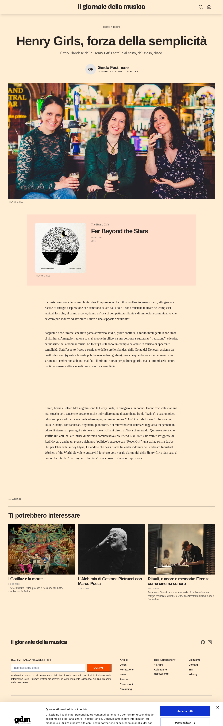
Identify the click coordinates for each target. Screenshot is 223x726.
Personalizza (185, 700)
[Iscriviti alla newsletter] (209, 7)
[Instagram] (210, 642)
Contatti (193, 664)
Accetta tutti (185, 689)
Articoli (124, 659)
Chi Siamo (195, 659)
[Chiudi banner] (217, 685)
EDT (191, 669)
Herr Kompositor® (164, 659)
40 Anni (158, 664)
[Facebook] (203, 642)
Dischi (116, 26)
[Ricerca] (201, 7)
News (123, 674)
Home (106, 26)
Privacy (193, 674)
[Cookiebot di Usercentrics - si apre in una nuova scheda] (22, 719)
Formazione (127, 669)
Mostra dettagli (55, 719)
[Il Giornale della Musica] (111, 7)
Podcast (124, 679)
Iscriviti (99, 667)
